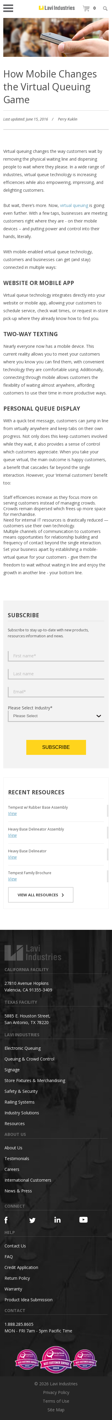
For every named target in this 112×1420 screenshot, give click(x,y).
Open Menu (10, 7)
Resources (14, 1123)
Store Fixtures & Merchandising (34, 1080)
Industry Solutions (21, 1113)
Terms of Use (56, 1401)
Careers (11, 1169)
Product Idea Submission (28, 1299)
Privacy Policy (56, 1392)
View (12, 813)
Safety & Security (21, 1091)
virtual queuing (74, 205)
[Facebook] (10, 1220)
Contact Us (15, 1246)
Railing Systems (19, 1102)
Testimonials (16, 1158)
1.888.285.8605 (18, 1324)
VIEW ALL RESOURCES (41, 895)
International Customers (27, 1180)
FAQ (8, 1256)
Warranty (13, 1289)
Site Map (56, 1410)
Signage (12, 1069)
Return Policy (17, 1278)
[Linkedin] (60, 1220)
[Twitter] (35, 1221)
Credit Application (21, 1267)
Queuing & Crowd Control (29, 1059)
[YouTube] (85, 1220)
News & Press (18, 1191)
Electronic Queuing (22, 1048)
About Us (13, 1148)
